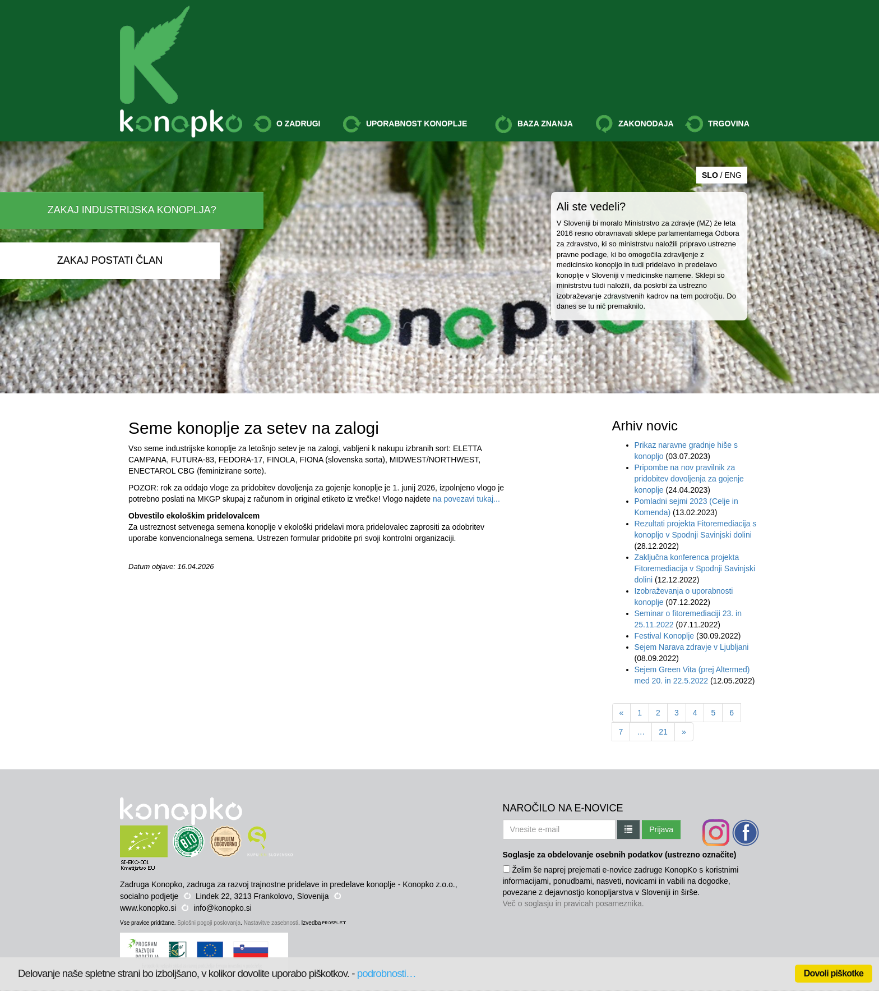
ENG (732, 175)
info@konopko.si (222, 907)
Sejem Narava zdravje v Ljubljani (692, 647)
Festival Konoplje (666, 635)
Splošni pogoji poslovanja (208, 923)
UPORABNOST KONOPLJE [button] (405, 124)
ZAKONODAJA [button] (634, 124)
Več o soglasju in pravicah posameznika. (573, 903)
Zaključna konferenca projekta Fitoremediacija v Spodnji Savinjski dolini (695, 568)
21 (663, 731)
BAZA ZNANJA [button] (533, 124)
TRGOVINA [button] (717, 124)
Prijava (661, 829)
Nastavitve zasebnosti (271, 923)
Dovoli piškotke (833, 973)
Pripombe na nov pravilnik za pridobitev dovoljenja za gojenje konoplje (689, 478)
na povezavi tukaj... (466, 498)
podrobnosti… (386, 973)
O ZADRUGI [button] (286, 124)
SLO (710, 175)
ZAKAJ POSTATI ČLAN (110, 260)
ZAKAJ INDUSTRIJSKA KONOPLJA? (132, 209)
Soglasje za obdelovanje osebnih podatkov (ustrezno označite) (620, 854)
